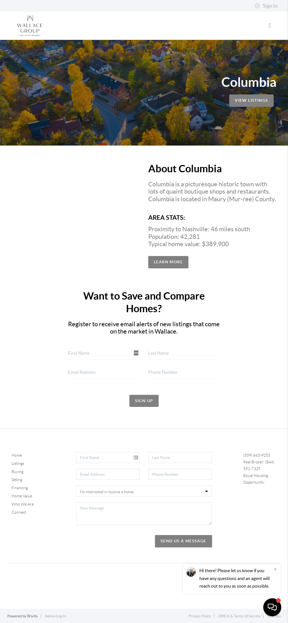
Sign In (266, 6)
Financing (20, 488)
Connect (19, 512)
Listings (18, 463)
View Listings (251, 100)
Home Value (22, 496)
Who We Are (23, 504)
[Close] (275, 569)
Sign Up (144, 400)
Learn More (168, 262)
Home (17, 455)
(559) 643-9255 (256, 455)
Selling (17, 479)
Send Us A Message (183, 541)
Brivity (32, 616)
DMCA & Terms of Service (239, 616)
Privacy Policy (200, 616)
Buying (17, 471)
